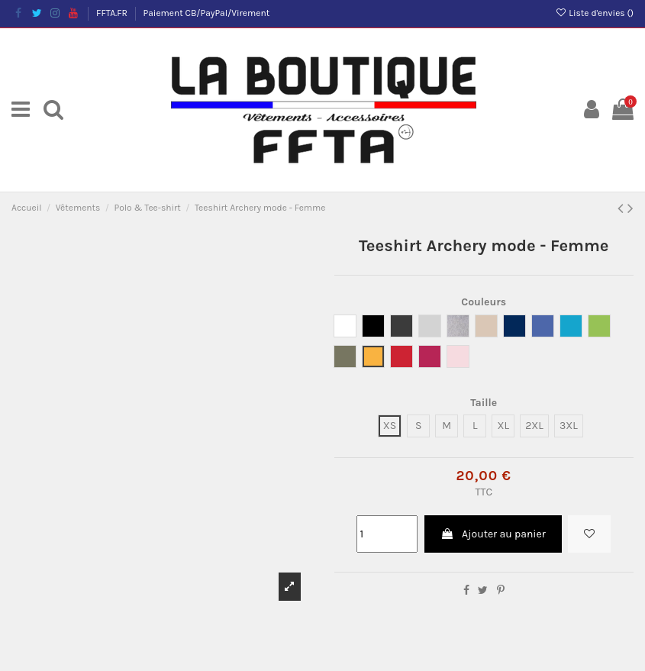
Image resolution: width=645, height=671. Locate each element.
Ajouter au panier (493, 533)
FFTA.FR (113, 13)
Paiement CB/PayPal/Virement (207, 13)
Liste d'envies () (594, 13)
